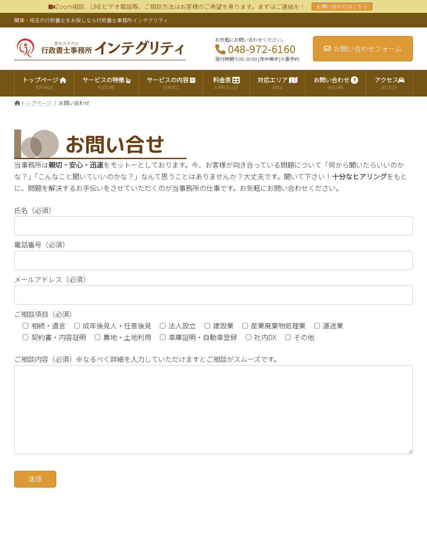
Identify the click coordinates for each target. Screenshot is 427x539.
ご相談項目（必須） (45, 314)
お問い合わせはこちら (342, 6)
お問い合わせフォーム (363, 48)
